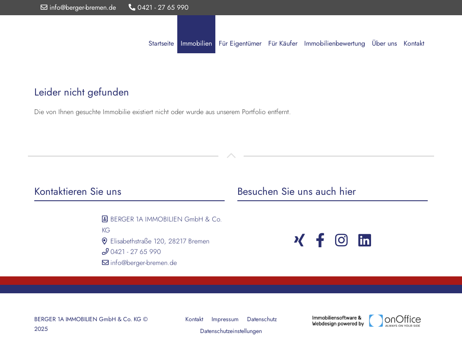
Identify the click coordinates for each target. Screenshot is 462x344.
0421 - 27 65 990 (159, 7)
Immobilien (196, 43)
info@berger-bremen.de (78, 7)
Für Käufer (282, 43)
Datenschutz (262, 319)
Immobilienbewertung (334, 43)
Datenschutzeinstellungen (231, 331)
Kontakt (414, 43)
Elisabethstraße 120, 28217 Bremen (159, 241)
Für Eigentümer (240, 43)
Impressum (225, 319)
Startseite (161, 43)
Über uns (384, 43)
